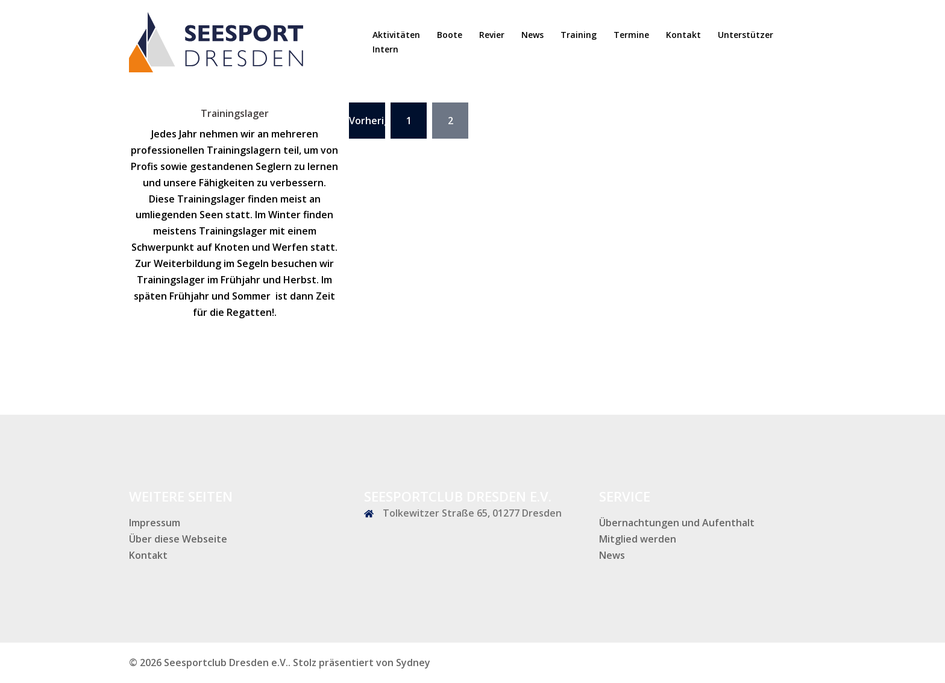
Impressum (154, 522)
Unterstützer (745, 34)
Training (578, 34)
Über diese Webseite (178, 539)
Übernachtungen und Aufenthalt (677, 522)
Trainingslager (235, 113)
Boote (449, 34)
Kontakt (683, 34)
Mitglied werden (637, 539)
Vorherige (367, 120)
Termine (631, 34)
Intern (385, 49)
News (532, 34)
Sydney (413, 662)
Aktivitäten (396, 34)
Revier (491, 34)
